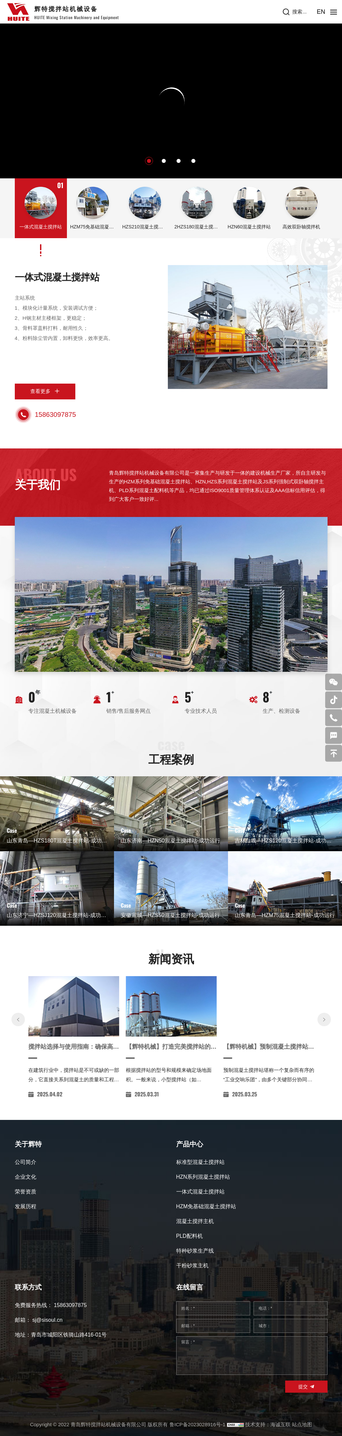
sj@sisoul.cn (47, 1320)
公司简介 (25, 1162)
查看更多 (40, 391)
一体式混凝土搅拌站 (57, 277)
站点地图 (302, 1424)
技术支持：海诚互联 (268, 1424)
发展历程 (25, 1206)
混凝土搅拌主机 (195, 1221)
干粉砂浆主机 (192, 1265)
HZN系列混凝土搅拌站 (203, 1177)
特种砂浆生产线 (195, 1251)
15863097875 (55, 414)
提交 (303, 1386)
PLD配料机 (189, 1236)
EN (321, 11)
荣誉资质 (25, 1191)
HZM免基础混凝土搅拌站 (206, 1206)
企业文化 (25, 1177)
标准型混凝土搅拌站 (200, 1162)
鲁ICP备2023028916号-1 (197, 1424)
